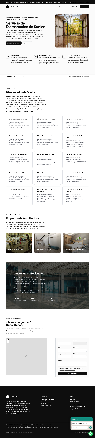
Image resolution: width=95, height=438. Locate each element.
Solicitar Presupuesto (13, 43)
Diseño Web (78, 432)
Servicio (75, 341)
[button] (26, 356)
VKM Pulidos (12, 6)
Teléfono (76, 347)
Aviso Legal (72, 399)
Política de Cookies (74, 401)
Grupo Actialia (85, 432)
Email (59, 347)
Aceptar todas (72, 2)
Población (76, 353)
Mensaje (60, 360)
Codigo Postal (62, 353)
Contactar (84, 6)
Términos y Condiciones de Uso (67, 370)
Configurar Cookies (74, 409)
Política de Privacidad (75, 368)
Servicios (62, 6)
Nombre (60, 341)
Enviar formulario (72, 373)
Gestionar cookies (84, 2)
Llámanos (27, 43)
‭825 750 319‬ (73, 6)
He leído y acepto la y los (71, 369)
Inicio (55, 6)
